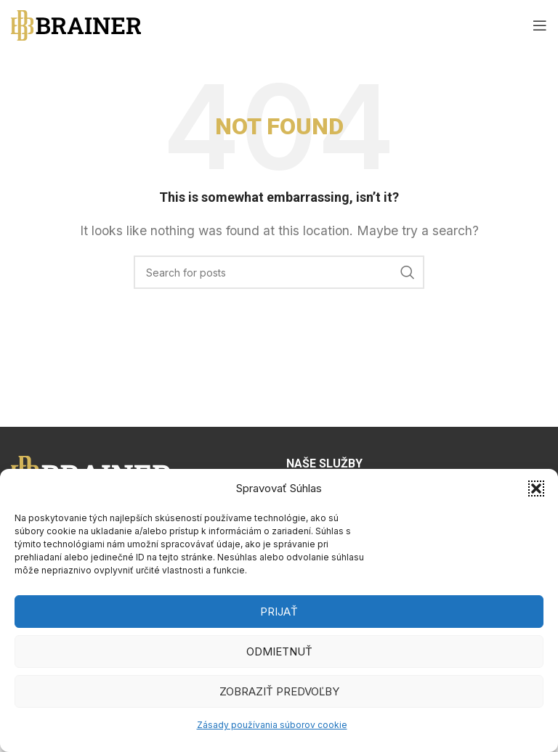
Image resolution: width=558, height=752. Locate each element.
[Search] (279, 272)
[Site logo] (76, 24)
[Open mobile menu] (539, 25)
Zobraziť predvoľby (279, 691)
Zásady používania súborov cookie (272, 724)
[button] (536, 488)
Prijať (279, 611)
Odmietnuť (279, 651)
